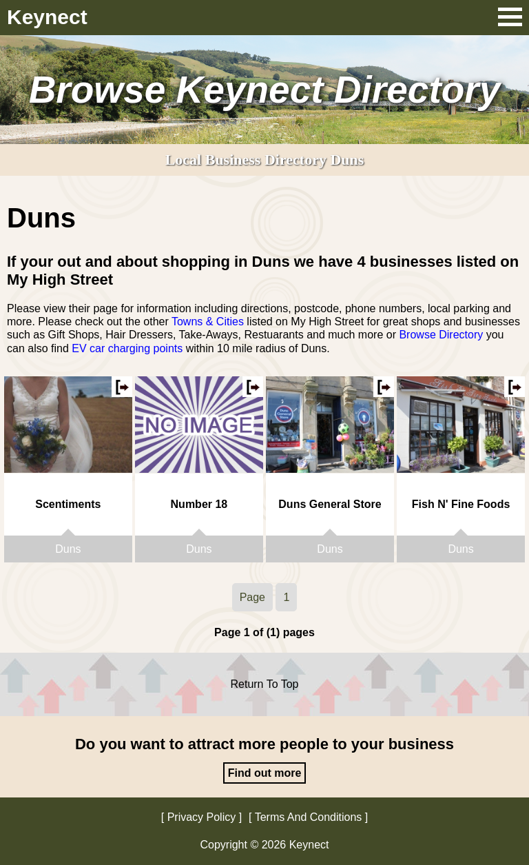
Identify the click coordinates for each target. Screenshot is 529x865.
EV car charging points (127, 348)
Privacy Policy (201, 817)
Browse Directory (441, 334)
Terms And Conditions (308, 817)
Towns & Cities (208, 321)
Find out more (265, 773)
